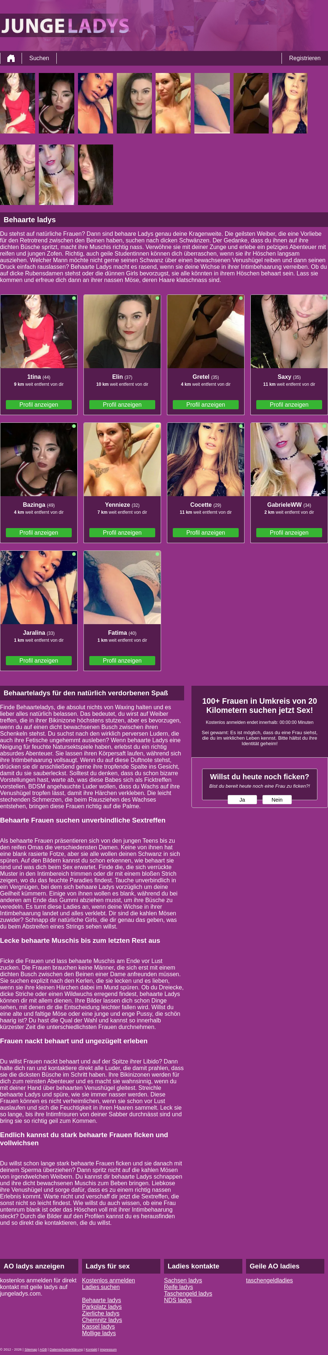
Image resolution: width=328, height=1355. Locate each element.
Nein (277, 800)
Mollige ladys (99, 1333)
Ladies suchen (101, 1287)
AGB (43, 1349)
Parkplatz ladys (102, 1307)
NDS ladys (178, 1300)
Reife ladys (178, 1287)
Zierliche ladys (100, 1313)
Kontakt (91, 1349)
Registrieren (305, 58)
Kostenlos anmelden (108, 1280)
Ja (242, 800)
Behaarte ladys (101, 1300)
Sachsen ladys (183, 1280)
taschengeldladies (269, 1280)
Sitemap (31, 1349)
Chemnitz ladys (102, 1320)
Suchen (39, 58)
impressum (108, 1349)
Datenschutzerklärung (66, 1349)
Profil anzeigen (38, 405)
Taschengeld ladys (188, 1293)
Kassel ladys (98, 1326)
